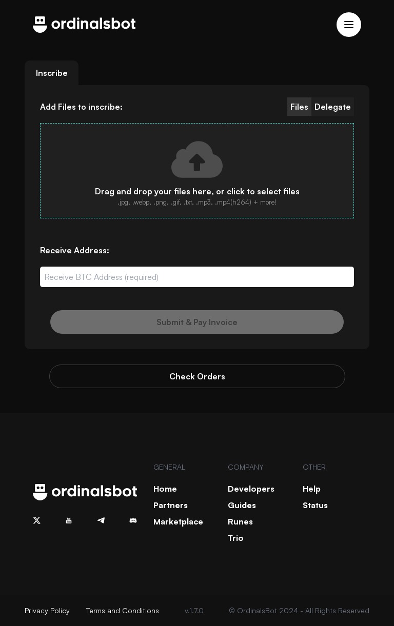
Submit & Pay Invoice (197, 322)
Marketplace (178, 521)
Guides (242, 505)
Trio (236, 538)
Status (315, 505)
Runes (240, 521)
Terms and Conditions (122, 610)
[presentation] (197, 170)
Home (165, 488)
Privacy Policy (47, 610)
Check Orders (197, 376)
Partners (170, 505)
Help (312, 488)
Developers (251, 488)
